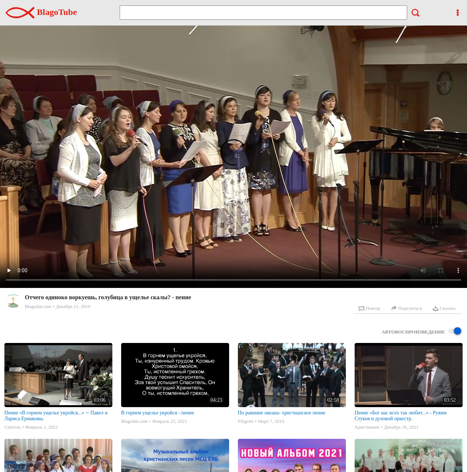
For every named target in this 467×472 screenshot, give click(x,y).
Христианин (367, 427)
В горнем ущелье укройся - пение (157, 413)
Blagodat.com (38, 306)
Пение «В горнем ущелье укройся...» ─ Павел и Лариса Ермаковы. (56, 415)
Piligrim (246, 421)
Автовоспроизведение (421, 331)
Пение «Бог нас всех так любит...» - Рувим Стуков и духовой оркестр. (401, 415)
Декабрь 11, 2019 (73, 306)
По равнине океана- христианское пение (281, 413)
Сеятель (12, 427)
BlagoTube (41, 12)
